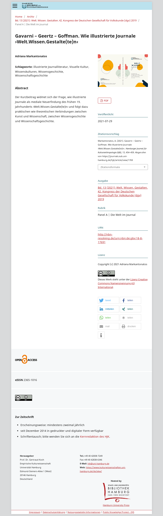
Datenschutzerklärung (54, 512)
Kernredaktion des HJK (94, 436)
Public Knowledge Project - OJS (118, 512)
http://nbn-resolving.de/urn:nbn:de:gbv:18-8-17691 (120, 238)
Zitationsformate (110, 167)
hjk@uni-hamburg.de (98, 463)
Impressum (34, 512)
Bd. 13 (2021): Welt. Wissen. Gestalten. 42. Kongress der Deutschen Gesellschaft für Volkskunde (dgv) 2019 (76, 20)
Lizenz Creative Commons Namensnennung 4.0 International (123, 283)
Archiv (30, 16)
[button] (108, 300)
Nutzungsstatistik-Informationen (84, 512)
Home (18, 16)
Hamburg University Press (116, 505)
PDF (105, 100)
